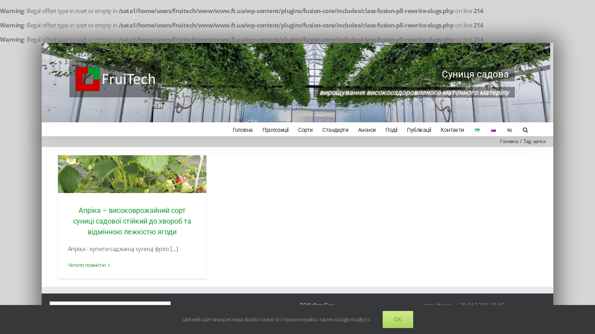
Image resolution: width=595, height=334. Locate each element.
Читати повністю (86, 264)
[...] (174, 248)
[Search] (521, 129)
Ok (398, 319)
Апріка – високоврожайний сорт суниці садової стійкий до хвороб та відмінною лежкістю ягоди (131, 220)
